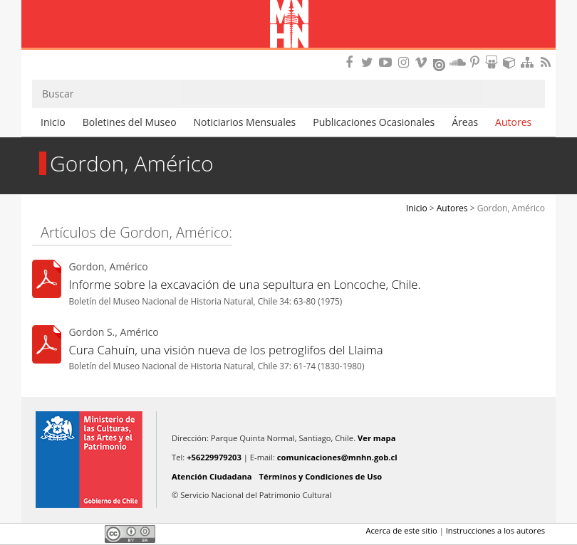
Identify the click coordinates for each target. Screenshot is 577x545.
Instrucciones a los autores (495, 530)
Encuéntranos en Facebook (351, 62)
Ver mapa (376, 438)
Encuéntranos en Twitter (369, 62)
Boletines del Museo (130, 122)
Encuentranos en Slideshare (493, 62)
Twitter (64, 533)
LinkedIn (89, 533)
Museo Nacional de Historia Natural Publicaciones (288, 25)
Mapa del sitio (529, 62)
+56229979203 (214, 457)
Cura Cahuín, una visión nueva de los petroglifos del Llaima (225, 350)
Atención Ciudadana (212, 476)
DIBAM (288, 53)
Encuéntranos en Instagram (405, 62)
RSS (547, 62)
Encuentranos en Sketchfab (511, 62)
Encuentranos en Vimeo (423, 62)
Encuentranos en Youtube (387, 62)
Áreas (465, 122)
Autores (513, 122)
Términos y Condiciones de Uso (321, 476)
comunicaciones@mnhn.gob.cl (337, 457)
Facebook (40, 533)
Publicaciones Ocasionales (374, 122)
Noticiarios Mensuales (245, 122)
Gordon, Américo (511, 208)
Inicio (53, 122)
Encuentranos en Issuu (440, 63)
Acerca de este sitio (401, 530)
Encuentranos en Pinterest (475, 62)
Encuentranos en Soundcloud (458, 62)
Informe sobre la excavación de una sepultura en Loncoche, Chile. (244, 284)
